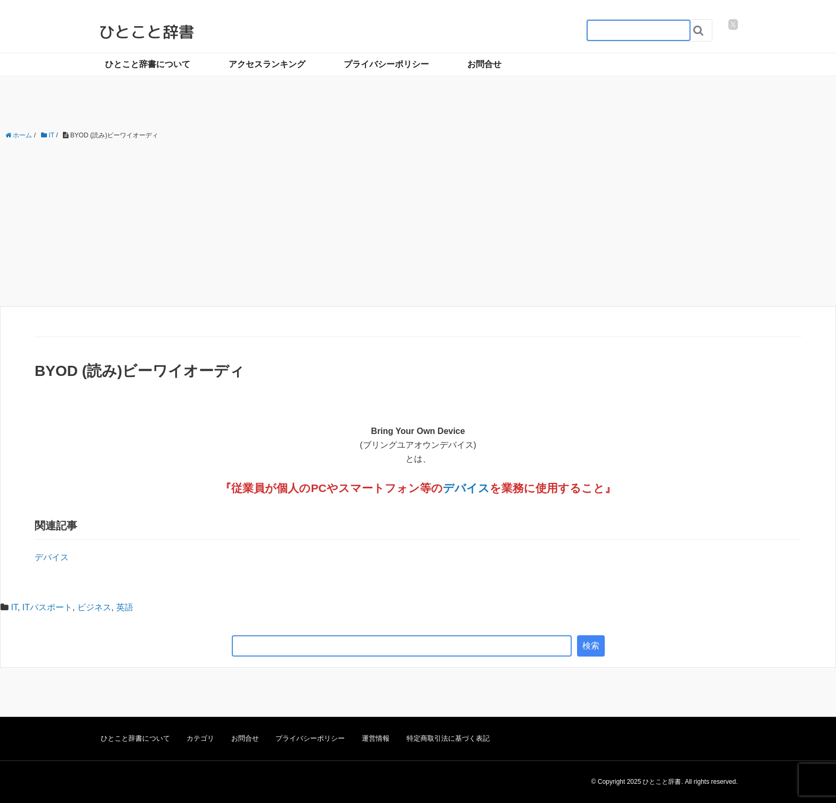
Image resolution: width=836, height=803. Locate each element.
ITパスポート (47, 607)
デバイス (466, 488)
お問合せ (484, 64)
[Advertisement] (418, 223)
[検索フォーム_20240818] (639, 30)
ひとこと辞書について (147, 64)
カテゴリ (200, 738)
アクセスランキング (267, 64)
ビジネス (94, 607)
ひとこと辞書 (146, 32)
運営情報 (375, 738)
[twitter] (733, 24)
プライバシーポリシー (386, 64)
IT (14, 607)
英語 (124, 607)
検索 (590, 645)
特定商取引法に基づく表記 (448, 738)
